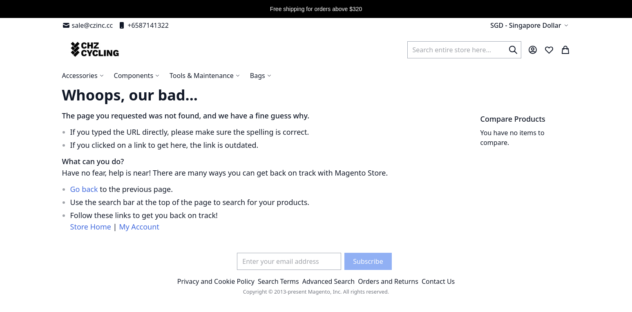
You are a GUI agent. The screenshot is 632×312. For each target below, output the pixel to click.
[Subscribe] (367, 261)
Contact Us (438, 281)
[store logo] (93, 49)
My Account (139, 227)
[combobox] (464, 49)
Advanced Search (328, 281)
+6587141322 (143, 25)
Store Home (90, 227)
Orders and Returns (388, 281)
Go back (84, 189)
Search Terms (278, 281)
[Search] (513, 50)
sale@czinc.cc (87, 25)
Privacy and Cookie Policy (216, 281)
